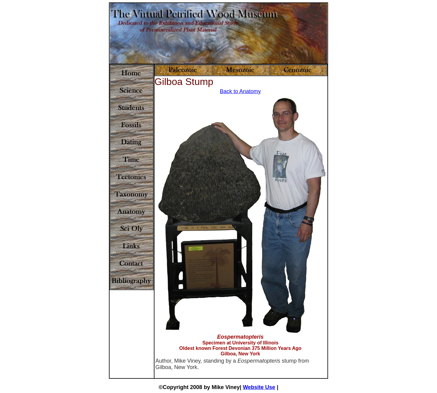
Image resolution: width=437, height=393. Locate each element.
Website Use (259, 387)
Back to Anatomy (240, 91)
